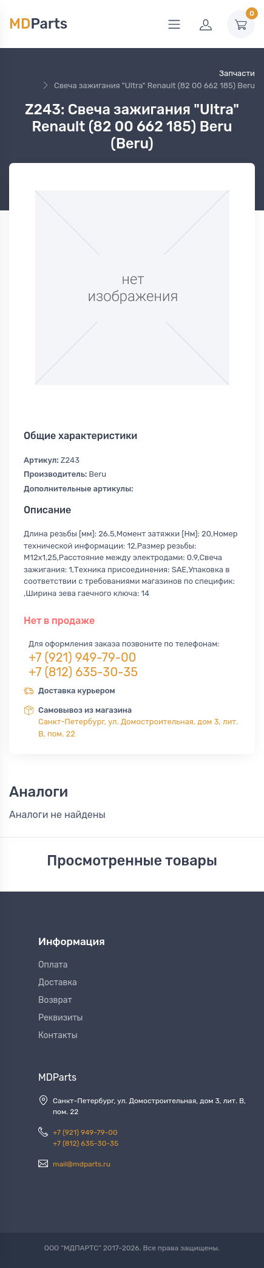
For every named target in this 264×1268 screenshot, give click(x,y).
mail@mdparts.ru (81, 1164)
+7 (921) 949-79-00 (83, 657)
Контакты (58, 1035)
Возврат (55, 1000)
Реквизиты (60, 1018)
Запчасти (237, 73)
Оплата (53, 965)
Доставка (57, 982)
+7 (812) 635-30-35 (83, 672)
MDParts (57, 1077)
